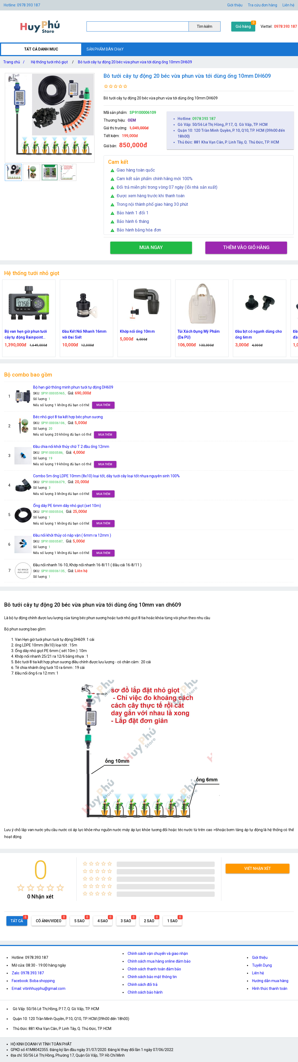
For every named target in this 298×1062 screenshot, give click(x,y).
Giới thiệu (234, 5)
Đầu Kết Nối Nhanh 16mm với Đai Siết (84, 334)
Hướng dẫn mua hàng (270, 981)
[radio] (20, 887)
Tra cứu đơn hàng (262, 5)
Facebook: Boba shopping (33, 981)
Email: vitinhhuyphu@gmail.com (38, 988)
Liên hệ (288, 5)
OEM (132, 120)
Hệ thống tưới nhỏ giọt (49, 62)
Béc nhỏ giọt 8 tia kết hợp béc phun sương (68, 417)
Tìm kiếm (204, 26)
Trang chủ (15, 62)
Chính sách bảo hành (145, 992)
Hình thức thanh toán (269, 988)
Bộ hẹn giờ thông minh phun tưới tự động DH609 (73, 387)
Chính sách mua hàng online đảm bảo (159, 961)
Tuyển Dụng (262, 965)
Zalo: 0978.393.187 (28, 973)
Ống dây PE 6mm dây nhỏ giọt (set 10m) (67, 505)
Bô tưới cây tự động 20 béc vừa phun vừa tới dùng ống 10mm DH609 (135, 62)
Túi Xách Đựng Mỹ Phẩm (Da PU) (199, 334)
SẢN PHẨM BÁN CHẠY (105, 49)
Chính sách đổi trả (143, 984)
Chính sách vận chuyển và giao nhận (158, 953)
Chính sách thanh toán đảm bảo (154, 969)
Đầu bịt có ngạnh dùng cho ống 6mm (258, 334)
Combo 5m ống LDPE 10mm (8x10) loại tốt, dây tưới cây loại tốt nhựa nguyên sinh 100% (106, 476)
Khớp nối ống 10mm (137, 331)
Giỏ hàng (243, 26)
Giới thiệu (260, 957)
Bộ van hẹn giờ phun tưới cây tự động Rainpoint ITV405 (26, 334)
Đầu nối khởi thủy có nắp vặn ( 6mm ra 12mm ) (72, 535)
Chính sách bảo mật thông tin (152, 977)
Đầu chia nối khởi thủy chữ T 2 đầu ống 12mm (71, 446)
